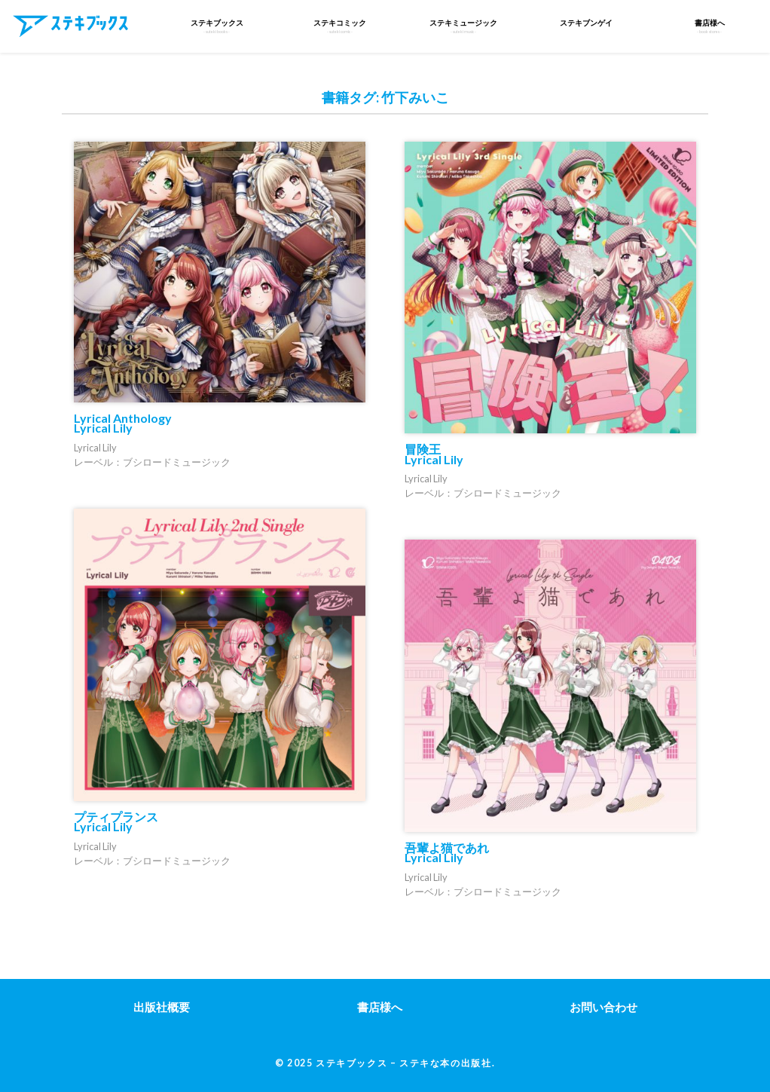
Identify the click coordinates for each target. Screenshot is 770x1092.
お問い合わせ (603, 1007)
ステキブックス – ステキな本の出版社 (403, 1063)
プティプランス (116, 821)
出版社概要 (161, 1007)
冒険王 (434, 454)
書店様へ (379, 1007)
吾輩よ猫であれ (447, 852)
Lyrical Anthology (123, 423)
